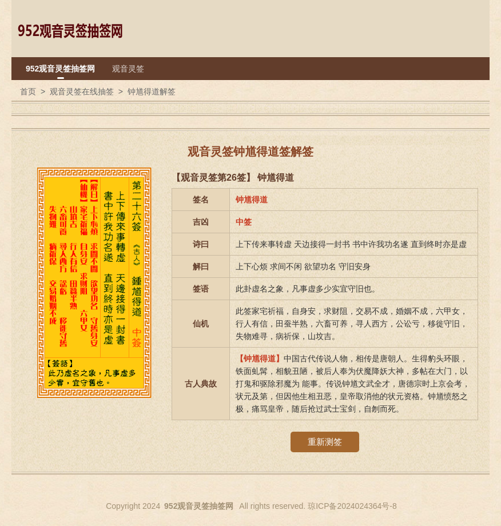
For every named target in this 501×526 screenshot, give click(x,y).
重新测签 (325, 442)
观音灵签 (128, 68)
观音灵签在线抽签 (82, 91)
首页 (28, 91)
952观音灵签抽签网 (60, 68)
